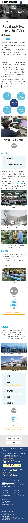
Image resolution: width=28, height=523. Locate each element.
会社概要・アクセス (7, 486)
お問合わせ (4, 499)
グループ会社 (5, 490)
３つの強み (17, 482)
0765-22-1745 (13, 517)
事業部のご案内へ (9, 86)
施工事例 (14, 443)
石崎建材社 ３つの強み (13, 438)
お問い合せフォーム (12, 465)
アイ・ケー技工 (20, 183)
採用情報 (16, 490)
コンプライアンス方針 (7, 501)
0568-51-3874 (11, 475)
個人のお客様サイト (6, 505)
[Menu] (25, 2)
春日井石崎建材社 (6, 495)
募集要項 (16, 492)
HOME (3, 480)
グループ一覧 (5, 492)
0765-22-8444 (11, 471)
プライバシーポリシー (7, 502)
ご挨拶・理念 (5, 484)
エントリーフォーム (19, 495)
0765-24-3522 (13, 462)
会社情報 (4, 482)
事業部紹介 (17, 494)
